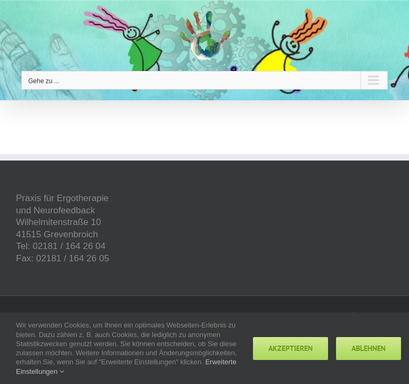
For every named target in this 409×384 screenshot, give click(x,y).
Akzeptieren (290, 348)
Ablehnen (368, 348)
